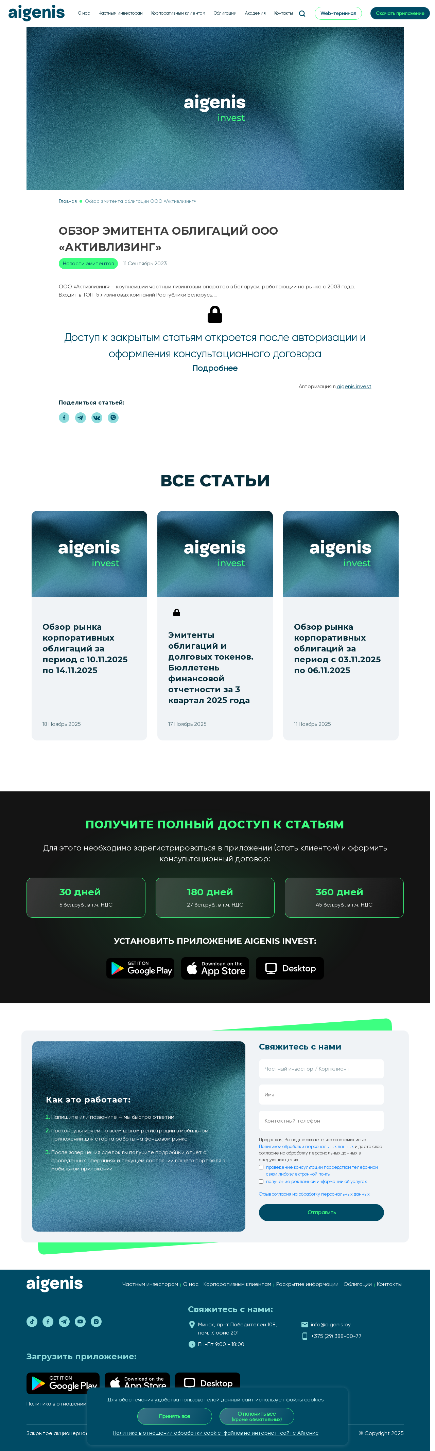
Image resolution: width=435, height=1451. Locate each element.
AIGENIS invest (354, 386)
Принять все (174, 1416)
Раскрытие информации (307, 1284)
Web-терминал (338, 13)
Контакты (283, 13)
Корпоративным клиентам (178, 13)
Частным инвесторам (121, 13)
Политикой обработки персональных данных (306, 1146)
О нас (84, 13)
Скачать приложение (400, 13)
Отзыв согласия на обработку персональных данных (314, 1194)
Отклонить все (257, 1416)
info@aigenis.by (331, 1324)
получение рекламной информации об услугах (316, 1181)
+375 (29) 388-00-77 (336, 1336)
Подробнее (215, 368)
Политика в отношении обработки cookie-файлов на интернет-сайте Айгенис (215, 1433)
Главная (68, 201)
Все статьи (215, 480)
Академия (255, 13)
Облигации (225, 13)
